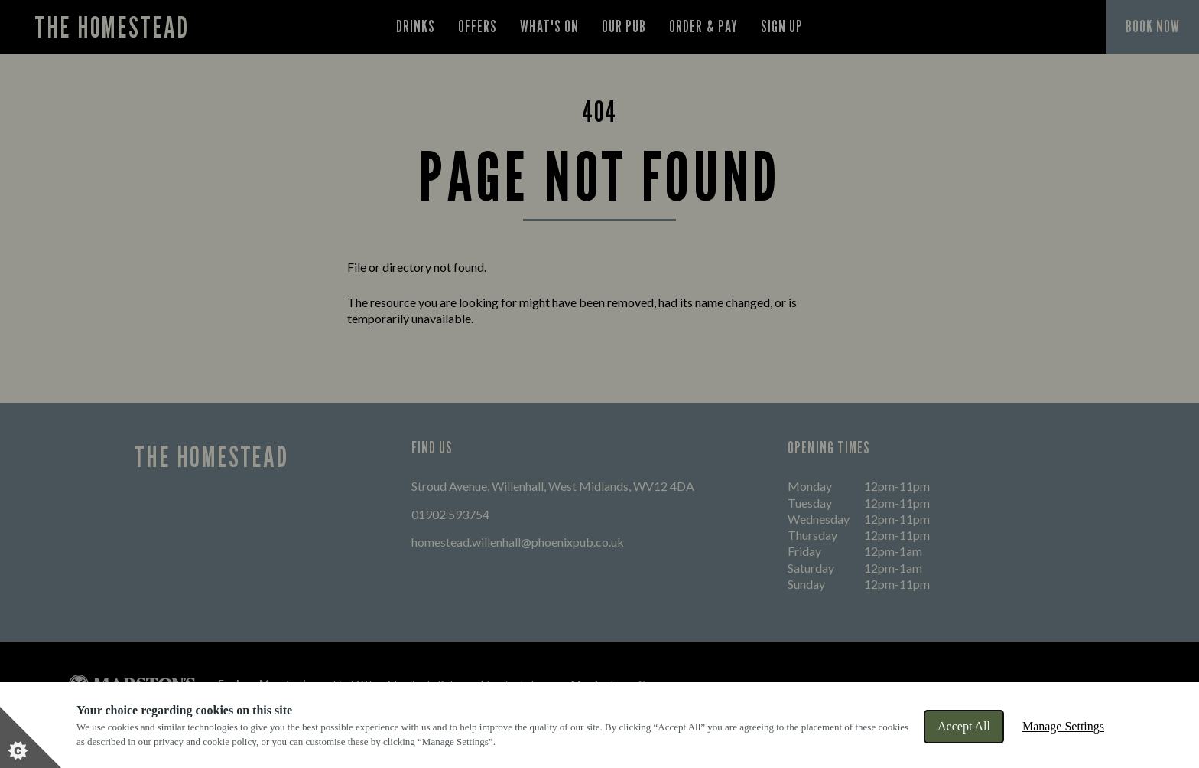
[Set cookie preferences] (30, 737)
